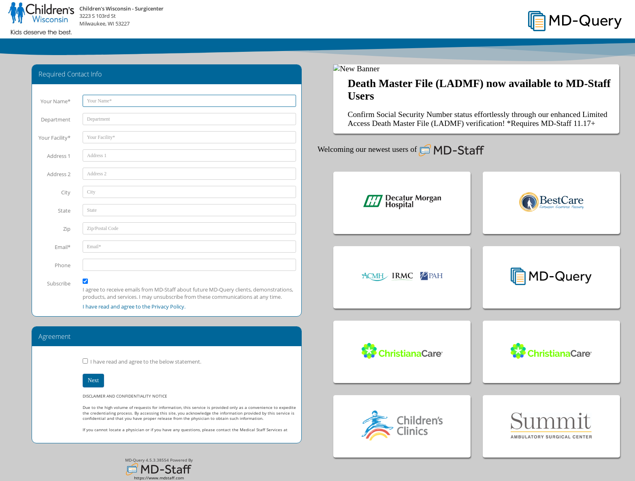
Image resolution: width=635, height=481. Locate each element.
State (64, 210)
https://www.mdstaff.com (159, 478)
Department (55, 119)
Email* (62, 247)
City (65, 192)
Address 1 (58, 156)
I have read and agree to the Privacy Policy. (134, 306)
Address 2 (58, 174)
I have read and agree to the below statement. (145, 361)
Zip (66, 228)
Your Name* (55, 101)
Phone (62, 265)
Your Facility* (54, 137)
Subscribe (58, 283)
